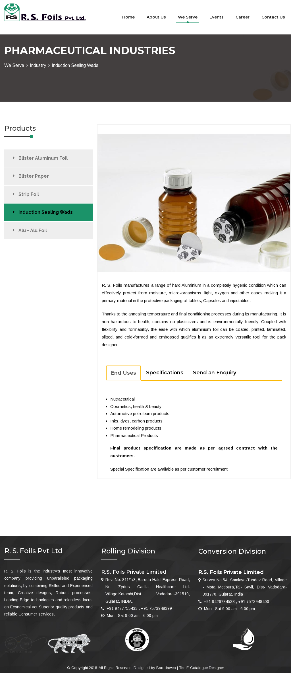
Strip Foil (28, 194)
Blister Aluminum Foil (43, 158)
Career (243, 17)
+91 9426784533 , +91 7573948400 (236, 601)
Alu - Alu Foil (32, 230)
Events (216, 17)
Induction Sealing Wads (45, 212)
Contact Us (273, 17)
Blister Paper (33, 176)
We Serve (188, 17)
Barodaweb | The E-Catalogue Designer (190, 668)
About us (156, 17)
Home (128, 17)
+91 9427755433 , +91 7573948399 (139, 608)
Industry (38, 65)
